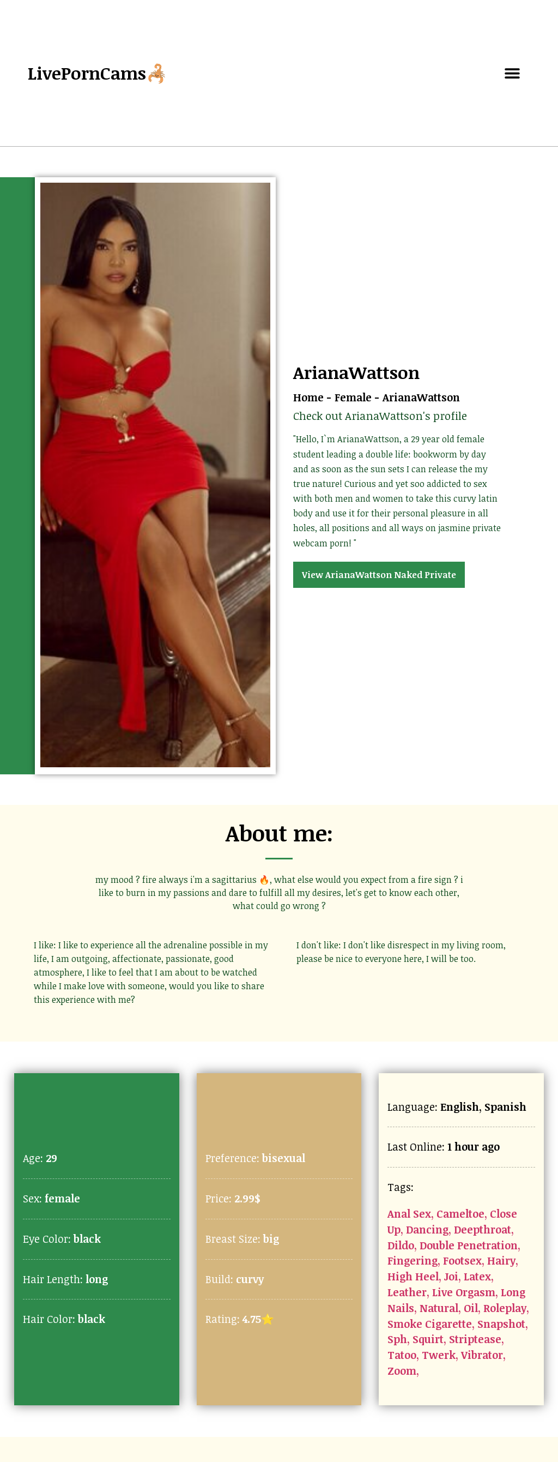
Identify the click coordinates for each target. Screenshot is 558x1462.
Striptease (475, 1339)
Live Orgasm (463, 1292)
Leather (407, 1292)
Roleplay (504, 1308)
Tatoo (401, 1354)
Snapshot (501, 1323)
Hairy (501, 1260)
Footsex (462, 1260)
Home (308, 397)
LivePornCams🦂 (98, 73)
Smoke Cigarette (429, 1323)
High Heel (413, 1276)
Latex (477, 1276)
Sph (397, 1339)
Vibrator (482, 1354)
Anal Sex (409, 1213)
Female (353, 397)
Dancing (427, 1229)
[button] (512, 73)
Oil (471, 1308)
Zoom (401, 1370)
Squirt (428, 1339)
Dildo (400, 1245)
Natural (439, 1308)
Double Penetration (469, 1245)
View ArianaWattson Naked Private (379, 575)
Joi (451, 1276)
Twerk (439, 1354)
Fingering (412, 1260)
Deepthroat (482, 1229)
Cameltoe (460, 1213)
